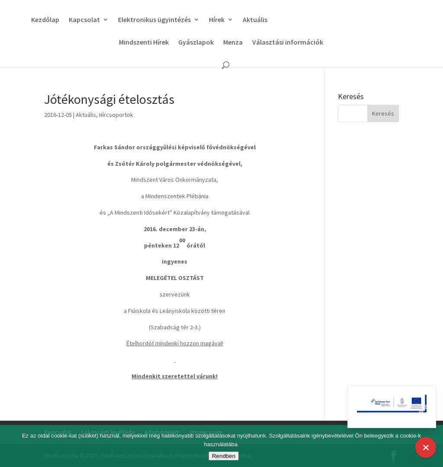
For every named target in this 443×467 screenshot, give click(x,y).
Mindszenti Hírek (144, 42)
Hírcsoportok (116, 115)
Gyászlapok (196, 42)
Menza (233, 42)
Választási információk (287, 42)
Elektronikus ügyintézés (152, 20)
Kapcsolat (81, 20)
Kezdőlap (43, 20)
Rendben (223, 456)
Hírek (214, 20)
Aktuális (252, 20)
